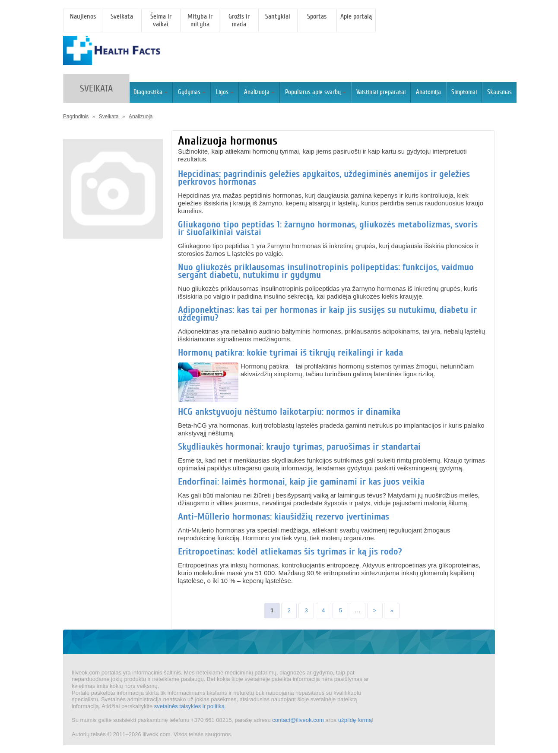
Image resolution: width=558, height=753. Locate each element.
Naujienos (83, 16)
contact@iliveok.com (297, 720)
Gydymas (192, 92)
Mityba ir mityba (199, 20)
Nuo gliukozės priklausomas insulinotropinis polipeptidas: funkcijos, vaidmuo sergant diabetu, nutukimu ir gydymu (326, 271)
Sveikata (122, 16)
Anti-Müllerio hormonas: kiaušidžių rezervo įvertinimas (283, 516)
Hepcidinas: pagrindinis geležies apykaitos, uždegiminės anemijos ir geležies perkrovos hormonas (324, 177)
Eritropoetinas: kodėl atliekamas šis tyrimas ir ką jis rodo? (290, 551)
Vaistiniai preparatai (381, 92)
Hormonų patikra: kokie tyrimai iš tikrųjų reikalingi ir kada (290, 352)
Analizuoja (259, 92)
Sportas (317, 16)
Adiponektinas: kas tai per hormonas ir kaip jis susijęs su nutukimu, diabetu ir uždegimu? (327, 313)
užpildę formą (355, 720)
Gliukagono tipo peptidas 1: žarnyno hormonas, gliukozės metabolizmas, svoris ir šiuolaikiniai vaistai (328, 228)
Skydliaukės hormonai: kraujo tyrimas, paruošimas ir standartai (299, 446)
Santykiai (277, 16)
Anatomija (428, 92)
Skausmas (499, 92)
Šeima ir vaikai (160, 20)
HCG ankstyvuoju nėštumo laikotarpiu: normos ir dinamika (289, 411)
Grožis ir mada (239, 20)
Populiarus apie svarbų (315, 92)
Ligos (225, 92)
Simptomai (464, 92)
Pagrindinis (76, 116)
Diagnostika (150, 92)
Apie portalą (356, 16)
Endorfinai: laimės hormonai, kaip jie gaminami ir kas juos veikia (301, 481)
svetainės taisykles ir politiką (189, 706)
